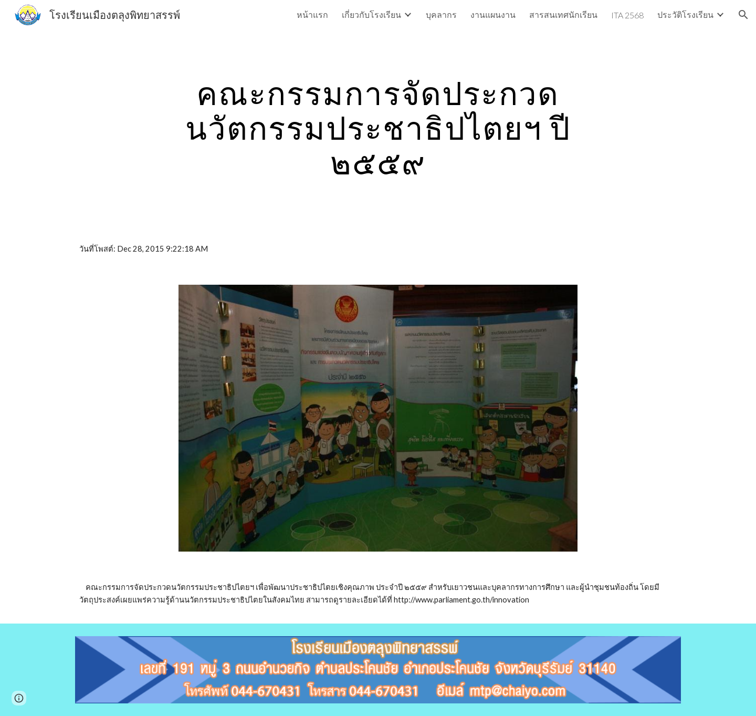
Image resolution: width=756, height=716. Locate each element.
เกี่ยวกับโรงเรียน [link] (371, 14)
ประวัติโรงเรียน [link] (685, 14)
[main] (378, 127)
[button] (743, 14)
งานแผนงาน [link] (493, 14)
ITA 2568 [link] (627, 15)
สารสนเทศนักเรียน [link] (563, 14)
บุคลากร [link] (441, 14)
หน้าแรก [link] (312, 14)
